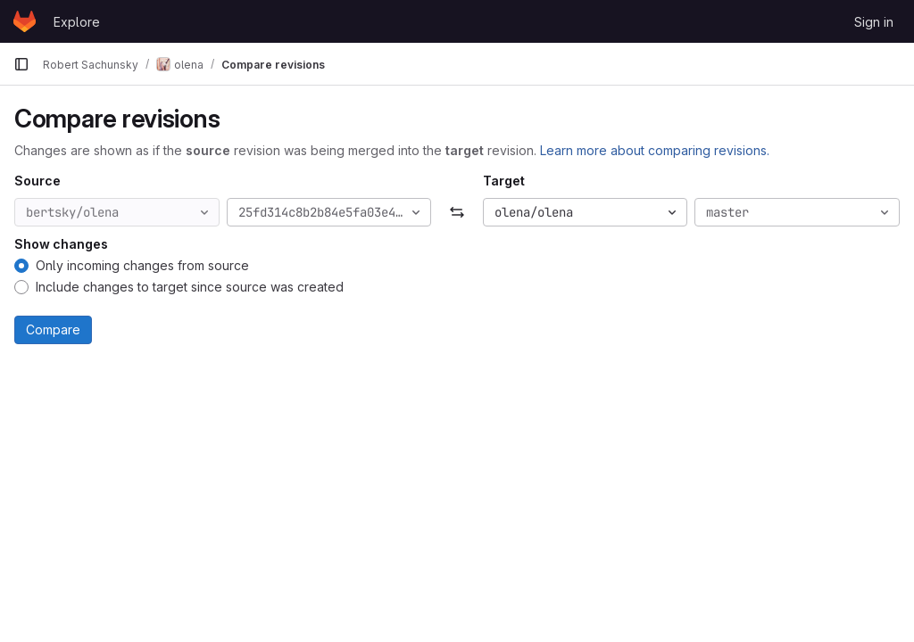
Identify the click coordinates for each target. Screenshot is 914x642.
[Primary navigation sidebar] (21, 64)
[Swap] (456, 212)
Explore (77, 21)
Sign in (873, 21)
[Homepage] (24, 21)
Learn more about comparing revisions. (654, 150)
